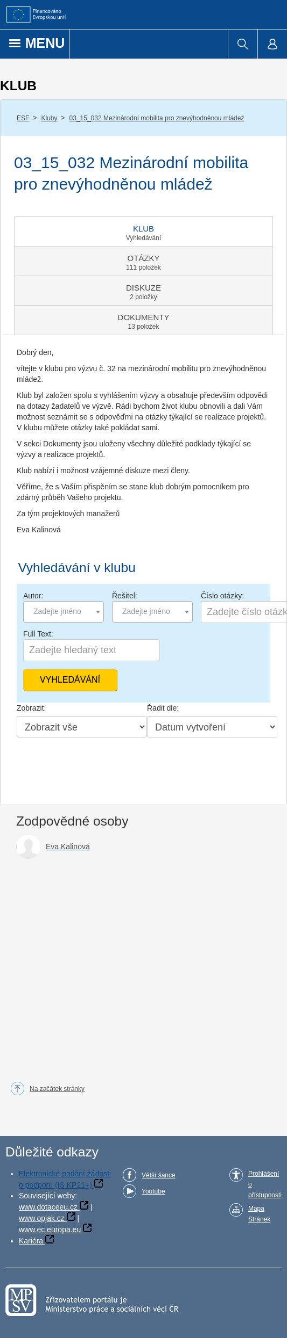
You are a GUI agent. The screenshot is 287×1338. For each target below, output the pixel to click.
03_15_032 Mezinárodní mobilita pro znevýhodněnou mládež (156, 118)
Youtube (153, 1191)
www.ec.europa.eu (50, 1229)
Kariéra (31, 1240)
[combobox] (63, 612)
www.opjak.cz (42, 1218)
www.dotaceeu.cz (48, 1207)
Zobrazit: (31, 708)
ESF (23, 118)
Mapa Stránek (259, 1214)
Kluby (49, 118)
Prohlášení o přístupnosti (265, 1184)
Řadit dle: (163, 708)
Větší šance (159, 1175)
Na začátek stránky (57, 1089)
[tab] (143, 231)
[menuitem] (242, 44)
